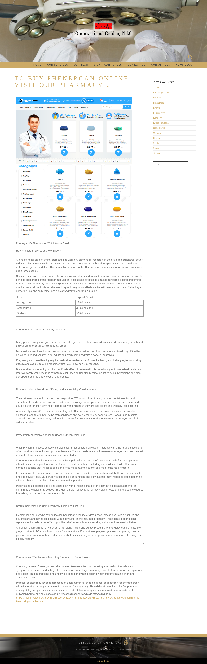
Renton (156, 138)
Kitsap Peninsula (161, 123)
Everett (156, 108)
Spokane (157, 148)
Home (37, 65)
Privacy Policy (103, 661)
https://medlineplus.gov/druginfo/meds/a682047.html (47, 597)
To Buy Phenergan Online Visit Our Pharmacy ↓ (72, 81)
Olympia (157, 133)
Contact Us (137, 65)
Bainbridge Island (161, 93)
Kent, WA (157, 118)
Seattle (156, 143)
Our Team (81, 65)
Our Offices (160, 65)
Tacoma (156, 153)
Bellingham (158, 103)
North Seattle (159, 128)
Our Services (57, 65)
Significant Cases (108, 65)
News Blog (184, 65)
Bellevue (157, 98)
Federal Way (159, 113)
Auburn (156, 88)
